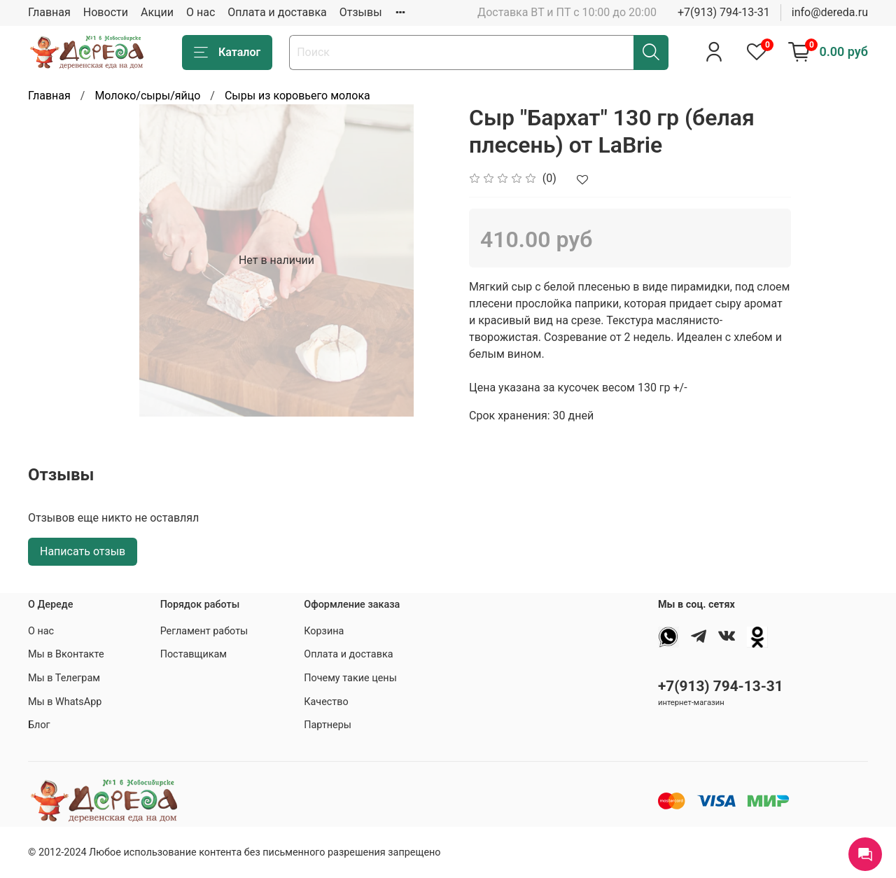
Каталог (227, 53)
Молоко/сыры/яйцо (147, 95)
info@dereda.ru (830, 12)
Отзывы (361, 12)
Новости (105, 12)
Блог (39, 725)
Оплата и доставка (276, 12)
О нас (200, 12)
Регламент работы (204, 631)
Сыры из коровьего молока (297, 95)
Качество (326, 702)
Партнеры (327, 725)
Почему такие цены (350, 678)
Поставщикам (193, 654)
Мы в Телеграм (64, 678)
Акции (157, 12)
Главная (49, 12)
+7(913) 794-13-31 (724, 12)
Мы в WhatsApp (65, 702)
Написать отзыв (82, 551)
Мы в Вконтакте (66, 654)
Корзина (324, 631)
